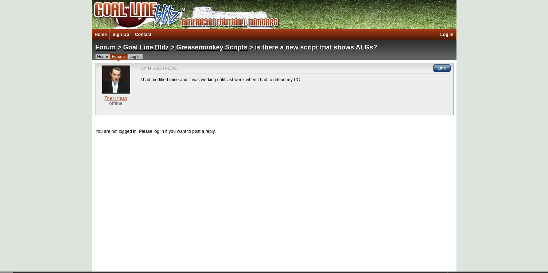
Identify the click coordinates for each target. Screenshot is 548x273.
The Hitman (115, 98)
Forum (106, 47)
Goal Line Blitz (146, 47)
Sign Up (121, 34)
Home (101, 34)
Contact (143, 34)
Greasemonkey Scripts (212, 47)
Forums (118, 56)
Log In (447, 34)
